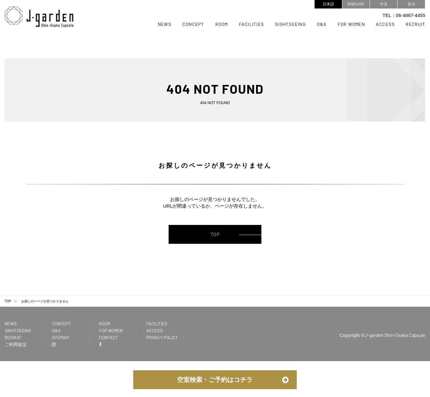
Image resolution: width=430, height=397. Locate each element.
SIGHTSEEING (290, 24)
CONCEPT (193, 24)
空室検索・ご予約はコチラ (215, 379)
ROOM (221, 24)
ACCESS (385, 24)
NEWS (164, 24)
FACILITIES (251, 24)
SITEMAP (60, 338)
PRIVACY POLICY (162, 338)
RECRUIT (415, 24)
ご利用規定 (16, 345)
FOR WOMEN (351, 24)
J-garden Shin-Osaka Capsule (395, 336)
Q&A (322, 24)
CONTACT (108, 338)
